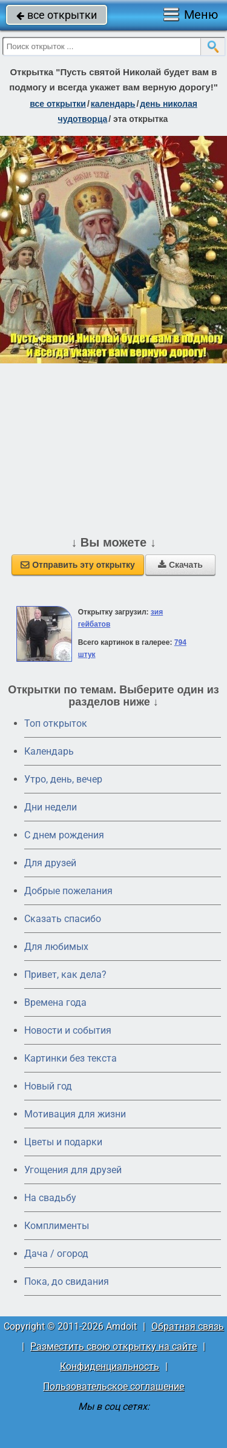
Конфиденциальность (109, 1366)
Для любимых (56, 946)
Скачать (180, 565)
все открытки (56, 14)
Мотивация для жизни (75, 1114)
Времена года (55, 1002)
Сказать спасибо (62, 918)
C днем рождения (64, 835)
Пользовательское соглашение (113, 1386)
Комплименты (56, 1225)
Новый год (48, 1086)
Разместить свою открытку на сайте (113, 1346)
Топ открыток (55, 723)
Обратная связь (187, 1326)
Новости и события (67, 1030)
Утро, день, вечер (63, 779)
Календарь (113, 104)
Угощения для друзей (73, 1170)
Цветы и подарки (63, 1142)
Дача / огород (56, 1253)
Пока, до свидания (66, 1281)
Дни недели (50, 807)
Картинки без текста (70, 1058)
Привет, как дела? (65, 974)
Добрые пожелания (68, 891)
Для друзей (50, 863)
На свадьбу (50, 1198)
